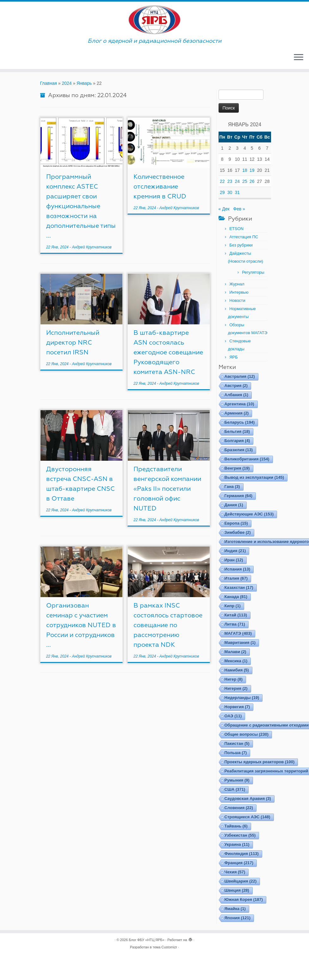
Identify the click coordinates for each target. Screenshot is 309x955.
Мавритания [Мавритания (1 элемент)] (240, 642)
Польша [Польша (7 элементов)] (236, 752)
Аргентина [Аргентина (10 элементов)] (239, 404)
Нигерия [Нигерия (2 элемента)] (236, 688)
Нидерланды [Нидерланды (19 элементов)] (242, 697)
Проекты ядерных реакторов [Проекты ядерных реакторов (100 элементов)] (260, 761)
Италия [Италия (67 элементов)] (236, 578)
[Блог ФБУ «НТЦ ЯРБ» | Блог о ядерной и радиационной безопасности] (154, 20)
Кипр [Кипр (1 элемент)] (233, 605)
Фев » (239, 208)
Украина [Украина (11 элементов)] (237, 844)
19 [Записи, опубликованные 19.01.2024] (252, 170)
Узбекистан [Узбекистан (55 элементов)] (240, 835)
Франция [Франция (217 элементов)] (239, 862)
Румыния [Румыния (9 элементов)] (237, 780)
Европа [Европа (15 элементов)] (236, 523)
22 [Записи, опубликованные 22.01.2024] (222, 181)
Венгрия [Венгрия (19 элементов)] (237, 468)
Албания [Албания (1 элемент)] (237, 394)
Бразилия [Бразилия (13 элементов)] (239, 449)
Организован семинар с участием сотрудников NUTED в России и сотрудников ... (81, 625)
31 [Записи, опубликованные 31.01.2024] (237, 192)
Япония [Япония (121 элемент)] (238, 917)
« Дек (224, 208)
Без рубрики (241, 245)
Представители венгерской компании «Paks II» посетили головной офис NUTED (167, 488)
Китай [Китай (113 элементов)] (236, 615)
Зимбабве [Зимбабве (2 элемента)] (238, 532)
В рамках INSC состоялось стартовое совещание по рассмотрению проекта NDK (167, 625)
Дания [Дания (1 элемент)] (234, 504)
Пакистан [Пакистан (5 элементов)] (237, 743)
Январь (84, 83)
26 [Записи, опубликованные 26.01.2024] (252, 181)
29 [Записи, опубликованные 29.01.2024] (222, 192)
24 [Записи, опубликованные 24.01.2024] (237, 181)
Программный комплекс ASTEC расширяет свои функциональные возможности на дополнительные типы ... (81, 206)
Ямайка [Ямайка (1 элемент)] (235, 908)
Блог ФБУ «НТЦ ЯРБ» (146, 940)
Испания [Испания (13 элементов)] (237, 569)
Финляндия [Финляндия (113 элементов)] (242, 853)
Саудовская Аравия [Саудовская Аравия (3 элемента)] (248, 798)
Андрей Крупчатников (91, 247)
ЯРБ (233, 357)
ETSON (236, 228)
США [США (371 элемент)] (235, 789)
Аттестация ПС (243, 236)
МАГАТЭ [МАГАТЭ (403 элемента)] (238, 633)
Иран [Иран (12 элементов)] (234, 560)
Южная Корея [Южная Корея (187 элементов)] (244, 899)
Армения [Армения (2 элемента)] (237, 413)
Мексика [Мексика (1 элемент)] (236, 661)
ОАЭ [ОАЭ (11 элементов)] (233, 716)
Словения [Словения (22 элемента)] (239, 807)
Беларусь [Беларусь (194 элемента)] (240, 422)
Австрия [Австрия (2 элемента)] (236, 385)
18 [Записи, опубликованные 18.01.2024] (244, 170)
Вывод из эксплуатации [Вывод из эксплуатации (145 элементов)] (254, 477)
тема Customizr (165, 947)
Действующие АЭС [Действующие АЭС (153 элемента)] (249, 514)
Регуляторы (253, 272)
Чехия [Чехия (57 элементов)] (235, 872)
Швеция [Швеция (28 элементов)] (237, 890)
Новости (237, 300)
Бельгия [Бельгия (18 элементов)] (237, 431)
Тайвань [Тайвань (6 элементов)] (236, 826)
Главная (48, 83)
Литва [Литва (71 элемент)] (235, 624)
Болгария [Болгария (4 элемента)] (237, 440)
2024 (66, 83)
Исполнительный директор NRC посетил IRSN (72, 342)
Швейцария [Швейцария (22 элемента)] (241, 881)
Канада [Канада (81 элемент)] (236, 596)
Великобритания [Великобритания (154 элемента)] (247, 459)
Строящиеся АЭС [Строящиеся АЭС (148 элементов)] (247, 817)
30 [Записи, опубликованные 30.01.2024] (229, 192)
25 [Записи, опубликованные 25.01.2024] (244, 181)
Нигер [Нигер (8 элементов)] (234, 679)
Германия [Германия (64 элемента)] (239, 495)
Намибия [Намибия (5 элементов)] (237, 670)
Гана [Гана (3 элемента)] (232, 486)
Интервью (238, 292)
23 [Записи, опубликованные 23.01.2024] (229, 181)
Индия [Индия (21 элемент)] (235, 550)
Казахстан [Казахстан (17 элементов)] (239, 587)
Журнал (236, 284)
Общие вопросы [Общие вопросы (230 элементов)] (247, 734)
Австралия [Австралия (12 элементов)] (240, 376)
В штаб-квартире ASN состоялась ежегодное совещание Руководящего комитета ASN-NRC (168, 352)
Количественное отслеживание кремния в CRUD (159, 186)
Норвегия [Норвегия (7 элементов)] (237, 706)
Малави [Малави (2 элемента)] (235, 651)
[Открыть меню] (298, 57)
